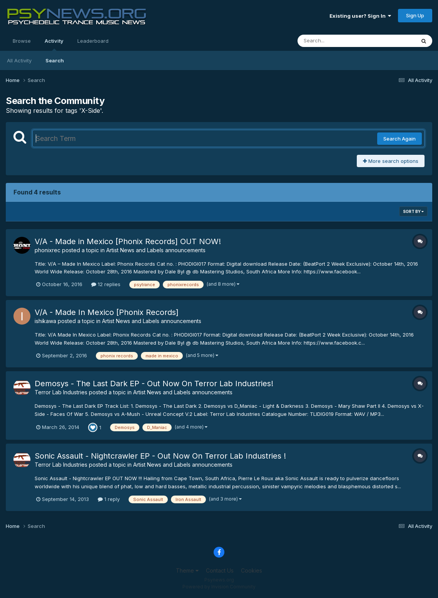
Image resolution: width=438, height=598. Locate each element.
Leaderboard (93, 41)
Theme (187, 570)
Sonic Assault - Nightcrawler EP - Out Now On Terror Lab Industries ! (160, 456)
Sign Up (415, 15)
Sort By (413, 211)
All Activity (19, 60)
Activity (54, 44)
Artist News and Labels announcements (156, 250)
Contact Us (220, 570)
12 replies (105, 284)
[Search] (335, 41)
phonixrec (47, 250)
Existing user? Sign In (360, 16)
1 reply (109, 499)
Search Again (399, 139)
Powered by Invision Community (219, 587)
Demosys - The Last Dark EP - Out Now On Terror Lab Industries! (154, 383)
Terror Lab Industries (61, 392)
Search (54, 60)
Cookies (251, 570)
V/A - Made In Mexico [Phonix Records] (107, 312)
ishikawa (45, 321)
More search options (390, 161)
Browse (22, 41)
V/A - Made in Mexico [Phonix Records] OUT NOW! (128, 241)
